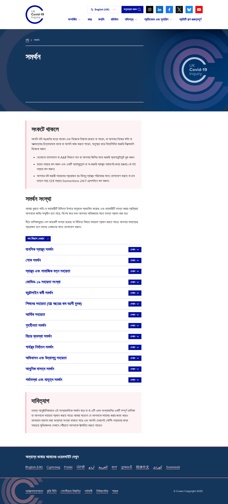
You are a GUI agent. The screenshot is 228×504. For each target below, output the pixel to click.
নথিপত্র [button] (129, 20)
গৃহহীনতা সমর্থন (83, 325)
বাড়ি (27, 40)
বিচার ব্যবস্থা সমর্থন (83, 336)
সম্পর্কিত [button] (72, 20)
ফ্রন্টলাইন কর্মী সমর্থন (83, 293)
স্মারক (115, 491)
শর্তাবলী (88, 491)
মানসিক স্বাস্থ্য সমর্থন (83, 249)
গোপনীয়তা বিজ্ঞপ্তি (71, 491)
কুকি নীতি (52, 491)
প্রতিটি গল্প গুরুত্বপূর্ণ (190, 20)
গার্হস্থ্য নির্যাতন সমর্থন (83, 347)
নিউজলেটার (102, 491)
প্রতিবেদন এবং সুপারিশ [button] (156, 20)
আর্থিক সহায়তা (83, 314)
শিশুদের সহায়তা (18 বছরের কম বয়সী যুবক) (83, 304)
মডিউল (114, 20)
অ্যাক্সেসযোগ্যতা (34, 491)
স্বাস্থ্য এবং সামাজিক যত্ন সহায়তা (83, 271)
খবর (90, 20)
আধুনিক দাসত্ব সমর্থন (83, 369)
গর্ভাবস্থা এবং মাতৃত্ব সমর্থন (83, 380)
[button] (103, 9)
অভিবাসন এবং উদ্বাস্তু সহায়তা (83, 358)
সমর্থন (37, 40)
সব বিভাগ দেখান (35, 239)
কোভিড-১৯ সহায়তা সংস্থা (83, 282)
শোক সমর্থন (83, 260)
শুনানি (101, 20)
